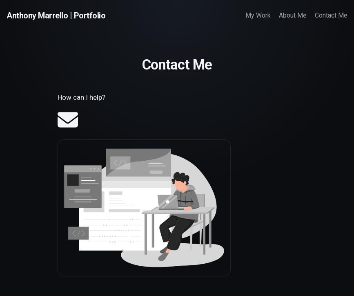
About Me (293, 15)
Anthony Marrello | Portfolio (56, 15)
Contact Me (331, 15)
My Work (258, 15)
